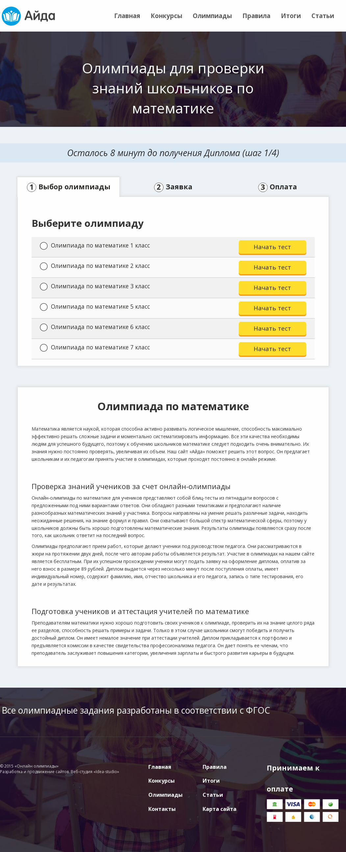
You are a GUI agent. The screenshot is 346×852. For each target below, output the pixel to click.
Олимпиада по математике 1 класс (95, 245)
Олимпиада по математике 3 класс (95, 286)
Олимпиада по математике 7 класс (95, 347)
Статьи (322, 16)
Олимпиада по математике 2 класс (95, 266)
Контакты (162, 809)
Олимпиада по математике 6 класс (95, 327)
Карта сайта (219, 809)
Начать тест (272, 247)
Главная (127, 16)
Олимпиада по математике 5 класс (95, 306)
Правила (256, 16)
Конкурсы (166, 16)
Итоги (291, 16)
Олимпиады (212, 16)
